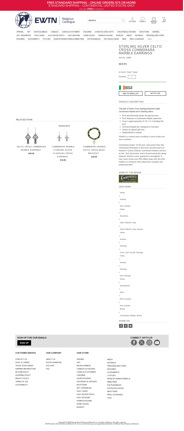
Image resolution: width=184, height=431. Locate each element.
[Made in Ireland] (126, 87)
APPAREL (80, 359)
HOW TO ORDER (22, 362)
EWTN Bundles (93, 39)
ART (78, 362)
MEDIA (110, 359)
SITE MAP (50, 365)
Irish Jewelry (125, 206)
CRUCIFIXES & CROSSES (87, 381)
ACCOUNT (132, 21)
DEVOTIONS (82, 385)
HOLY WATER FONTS (86, 394)
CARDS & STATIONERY (86, 372)
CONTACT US (21, 359)
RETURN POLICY (22, 372)
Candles (54, 32)
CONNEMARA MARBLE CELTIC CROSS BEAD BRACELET (94, 150)
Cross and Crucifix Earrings (131, 252)
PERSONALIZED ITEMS (116, 366)
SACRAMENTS (113, 372)
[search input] (107, 20)
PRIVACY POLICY (22, 378)
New (124, 39)
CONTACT (143, 21)
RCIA (122, 292)
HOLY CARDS (82, 391)
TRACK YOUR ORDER (24, 365)
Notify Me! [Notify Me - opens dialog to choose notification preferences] (155, 93)
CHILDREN (81, 375)
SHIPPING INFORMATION (25, 369)
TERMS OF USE (21, 381)
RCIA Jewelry (125, 299)
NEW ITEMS (112, 391)
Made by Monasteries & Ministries (69, 39)
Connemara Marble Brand (131, 315)
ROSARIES (111, 369)
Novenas (139, 35)
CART (164, 21)
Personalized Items (155, 35)
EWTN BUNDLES (114, 385)
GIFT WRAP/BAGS (84, 388)
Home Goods (89, 35)
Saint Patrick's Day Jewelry (131, 229)
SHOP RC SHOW (154, 21)
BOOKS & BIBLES (84, 365)
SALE (109, 398)
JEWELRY (80, 407)
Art (29, 32)
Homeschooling (105, 35)
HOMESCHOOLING (84, 401)
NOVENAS (111, 363)
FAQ (47, 369)
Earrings (123, 246)
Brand (122, 309)
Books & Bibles (40, 32)
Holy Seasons (74, 35)
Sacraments (33, 39)
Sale (150, 39)
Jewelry (119, 35)
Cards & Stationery (71, 32)
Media (129, 35)
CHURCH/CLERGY (84, 378)
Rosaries (20, 39)
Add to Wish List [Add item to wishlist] (131, 93)
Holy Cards (39, 35)
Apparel (20, 32)
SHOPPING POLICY (23, 375)
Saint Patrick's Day (128, 222)
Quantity (122, 76)
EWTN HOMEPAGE (54, 362)
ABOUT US (50, 359)
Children (87, 32)
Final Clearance (137, 39)
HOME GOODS (83, 404)
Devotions (144, 32)
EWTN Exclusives (111, 39)
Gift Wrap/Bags (23, 35)
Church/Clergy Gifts (104, 32)
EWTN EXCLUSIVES (115, 388)
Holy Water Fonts (56, 35)
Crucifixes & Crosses (126, 32)
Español (156, 32)
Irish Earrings (125, 276)
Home (122, 192)
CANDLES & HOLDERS (86, 369)
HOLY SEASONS (83, 397)
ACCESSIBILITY (21, 385)
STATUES (111, 375)
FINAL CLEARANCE (115, 394)
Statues (46, 39)
